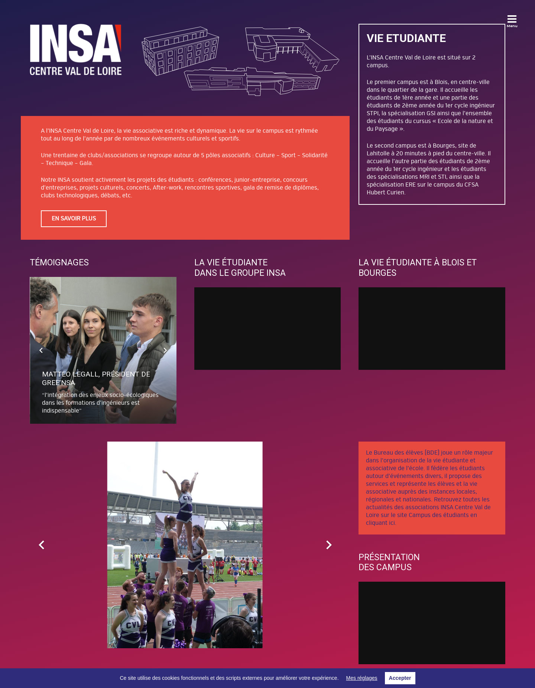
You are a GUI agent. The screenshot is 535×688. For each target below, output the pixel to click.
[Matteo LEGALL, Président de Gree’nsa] (103, 350)
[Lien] (75, 49)
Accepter (400, 678)
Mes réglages (361, 678)
